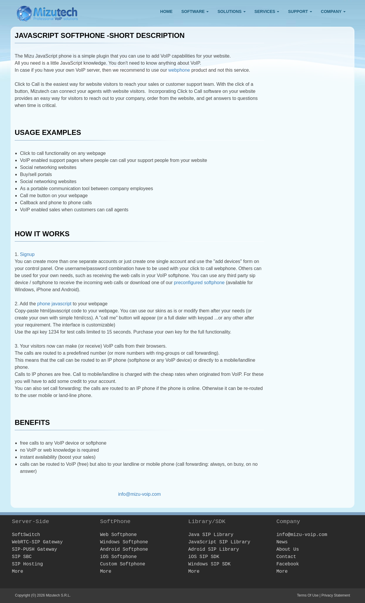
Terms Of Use (307, 595)
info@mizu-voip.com (139, 494)
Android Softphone (124, 549)
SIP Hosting (27, 564)
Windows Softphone (124, 542)
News (281, 542)
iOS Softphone (118, 557)
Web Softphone (118, 534)
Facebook (287, 564)
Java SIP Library (210, 534)
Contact (286, 557)
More (17, 571)
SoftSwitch (26, 534)
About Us (287, 549)
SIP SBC (21, 557)
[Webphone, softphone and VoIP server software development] (47, 12)
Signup (27, 254)
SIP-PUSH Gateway (34, 549)
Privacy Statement (336, 595)
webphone (179, 70)
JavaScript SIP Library (219, 542)
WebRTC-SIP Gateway (37, 542)
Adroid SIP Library (213, 549)
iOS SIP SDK (203, 557)
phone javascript (54, 303)
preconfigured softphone (199, 282)
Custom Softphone (122, 564)
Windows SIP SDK (209, 564)
